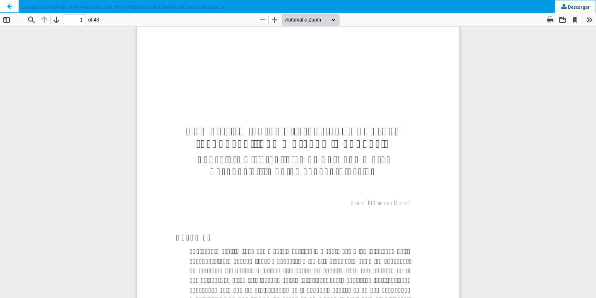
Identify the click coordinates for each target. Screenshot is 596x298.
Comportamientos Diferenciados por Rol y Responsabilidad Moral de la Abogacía (122, 6)
